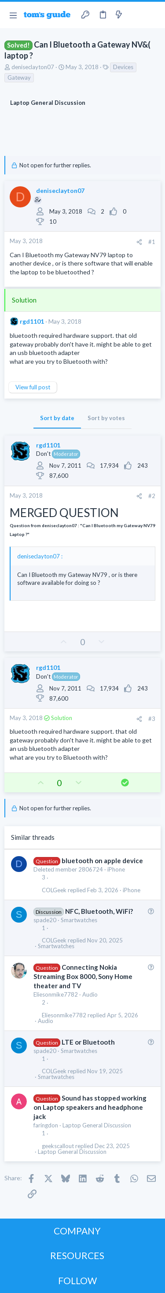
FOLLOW (77, 1280)
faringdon (45, 1125)
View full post (32, 387)
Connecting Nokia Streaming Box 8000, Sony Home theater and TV (82, 976)
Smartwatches (79, 920)
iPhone (116, 869)
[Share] (139, 242)
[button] (13, 15)
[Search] (153, 15)
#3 (151, 718)
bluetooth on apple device (102, 860)
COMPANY (77, 1230)
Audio (90, 994)
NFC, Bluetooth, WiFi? (99, 911)
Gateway (19, 77)
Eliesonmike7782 (55, 994)
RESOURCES (77, 1255)
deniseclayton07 (32, 66)
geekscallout (58, 1146)
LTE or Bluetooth (88, 1042)
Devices (123, 66)
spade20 (44, 920)
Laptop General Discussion (96, 1125)
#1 (151, 241)
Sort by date (57, 417)
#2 (151, 495)
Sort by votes (106, 417)
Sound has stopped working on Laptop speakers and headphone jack (90, 1107)
